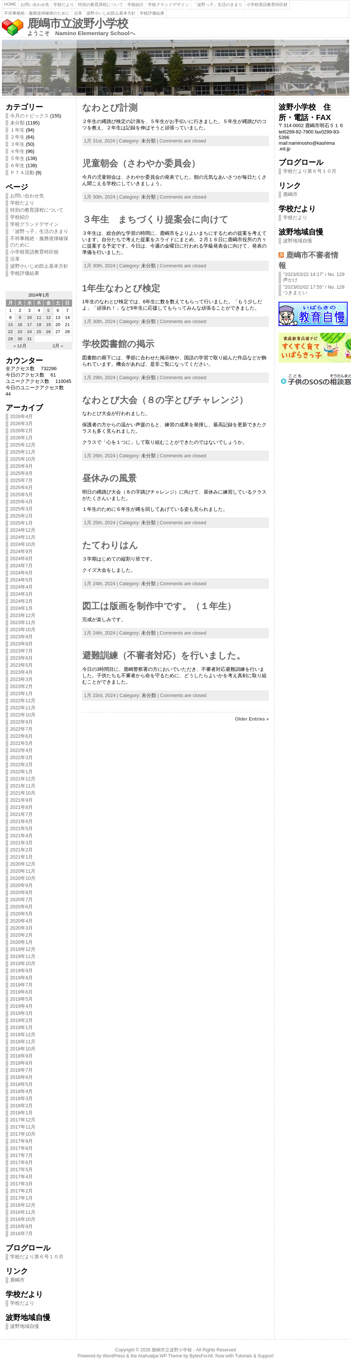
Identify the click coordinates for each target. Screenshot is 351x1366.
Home (10, 4)
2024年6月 (21, 572)
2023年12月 (23, 615)
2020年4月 (21, 921)
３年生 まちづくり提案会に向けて (155, 219)
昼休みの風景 (109, 478)
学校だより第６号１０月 (36, 1256)
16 (20, 324)
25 (39, 331)
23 (20, 331)
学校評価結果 (152, 13)
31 (29, 339)
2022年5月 (21, 743)
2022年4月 (21, 750)
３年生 (17, 144)
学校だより (63, 4)
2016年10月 (23, 1219)
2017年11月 (23, 1127)
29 (10, 339)
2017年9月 (21, 1141)
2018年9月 (21, 1056)
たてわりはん (110, 545)
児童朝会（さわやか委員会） (141, 163)
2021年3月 (21, 842)
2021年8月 (21, 807)
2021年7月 (21, 814)
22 (10, 331)
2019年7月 (21, 985)
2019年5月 (21, 999)
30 (20, 339)
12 (48, 317)
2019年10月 (23, 963)
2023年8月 (21, 644)
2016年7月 (21, 1233)
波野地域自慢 (24, 1326)
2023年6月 (21, 658)
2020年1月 (21, 942)
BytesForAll (201, 1356)
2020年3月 (21, 928)
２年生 (17, 137)
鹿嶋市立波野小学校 (77, 23)
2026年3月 (21, 423)
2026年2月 (21, 430)
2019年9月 (21, 970)
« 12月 (19, 346)
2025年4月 (21, 501)
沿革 (78, 13)
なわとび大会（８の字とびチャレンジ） (165, 400)
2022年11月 (23, 707)
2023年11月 (23, 622)
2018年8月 (21, 1063)
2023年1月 (21, 693)
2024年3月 (21, 594)
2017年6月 (21, 1162)
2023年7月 (21, 651)
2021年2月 (21, 850)
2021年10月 (23, 793)
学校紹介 (135, 4)
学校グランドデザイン (168, 4)
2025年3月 (21, 509)
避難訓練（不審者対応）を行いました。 (163, 655)
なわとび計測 (109, 108)
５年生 (17, 158)
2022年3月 (21, 757)
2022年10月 (23, 715)
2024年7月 (21, 565)
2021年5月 (21, 828)
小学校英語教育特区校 (267, 4)
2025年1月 (21, 523)
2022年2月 (21, 764)
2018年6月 (21, 1077)
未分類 (17, 123)
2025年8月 (21, 473)
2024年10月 (23, 544)
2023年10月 (23, 629)
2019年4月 (21, 1006)
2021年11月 (23, 786)
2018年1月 (21, 1112)
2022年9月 (21, 722)
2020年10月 (23, 878)
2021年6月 (21, 821)
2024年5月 (21, 580)
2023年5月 (21, 665)
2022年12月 (23, 700)
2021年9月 (21, 800)
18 (39, 324)
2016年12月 (23, 1205)
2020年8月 (21, 892)
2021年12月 (23, 779)
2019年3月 (21, 1013)
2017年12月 (23, 1120)
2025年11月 (23, 452)
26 (48, 331)
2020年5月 (21, 914)
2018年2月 (21, 1105)
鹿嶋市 (17, 1280)
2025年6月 (21, 487)
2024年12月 (23, 530)
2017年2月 (21, 1191)
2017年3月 (21, 1184)
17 (29, 324)
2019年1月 (21, 1027)
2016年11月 (23, 1212)
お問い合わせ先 (35, 4)
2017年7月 (21, 1155)
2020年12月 (23, 864)
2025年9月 (21, 466)
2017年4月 (21, 1176)
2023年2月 (21, 686)
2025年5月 (21, 494)
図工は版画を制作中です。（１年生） (159, 606)
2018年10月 (23, 1049)
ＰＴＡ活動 (22, 172)
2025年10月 (23, 459)
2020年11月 (23, 871)
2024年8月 (21, 558)
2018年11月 (23, 1041)
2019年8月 (21, 977)
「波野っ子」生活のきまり (217, 4)
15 (10, 324)
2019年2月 (21, 1020)
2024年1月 (21, 608)
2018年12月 (23, 1034)
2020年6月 (21, 906)
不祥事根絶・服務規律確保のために (37, 13)
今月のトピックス (29, 116)
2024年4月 (21, 587)
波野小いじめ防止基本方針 (111, 13)
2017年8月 (21, 1148)
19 (48, 324)
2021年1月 (21, 857)
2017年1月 (21, 1198)
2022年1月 (21, 771)
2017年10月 (23, 1134)
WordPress (114, 1356)
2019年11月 (23, 956)
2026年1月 (21, 438)
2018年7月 (21, 1070)
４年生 (17, 151)
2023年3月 (21, 679)
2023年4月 (21, 672)
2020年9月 (21, 885)
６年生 (17, 165)
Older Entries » (252, 719)
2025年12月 (23, 445)
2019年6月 (21, 992)
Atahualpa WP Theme (160, 1356)
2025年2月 (21, 516)
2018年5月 (21, 1084)
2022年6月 (21, 736)
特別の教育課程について (100, 4)
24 (29, 331)
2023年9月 (21, 636)
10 (29, 317)
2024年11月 (23, 537)
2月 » (58, 346)
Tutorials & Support (254, 1356)
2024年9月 (21, 551)
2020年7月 (21, 899)
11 (39, 317)
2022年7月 (21, 729)
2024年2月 (21, 601)
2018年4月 (21, 1091)
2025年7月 (21, 480)
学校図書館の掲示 (118, 344)
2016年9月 (21, 1226)
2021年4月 (21, 835)
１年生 (17, 130)
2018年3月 (21, 1098)
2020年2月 (21, 935)
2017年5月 (21, 1169)
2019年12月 (23, 949)
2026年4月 (21, 416)
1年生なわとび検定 (121, 288)
